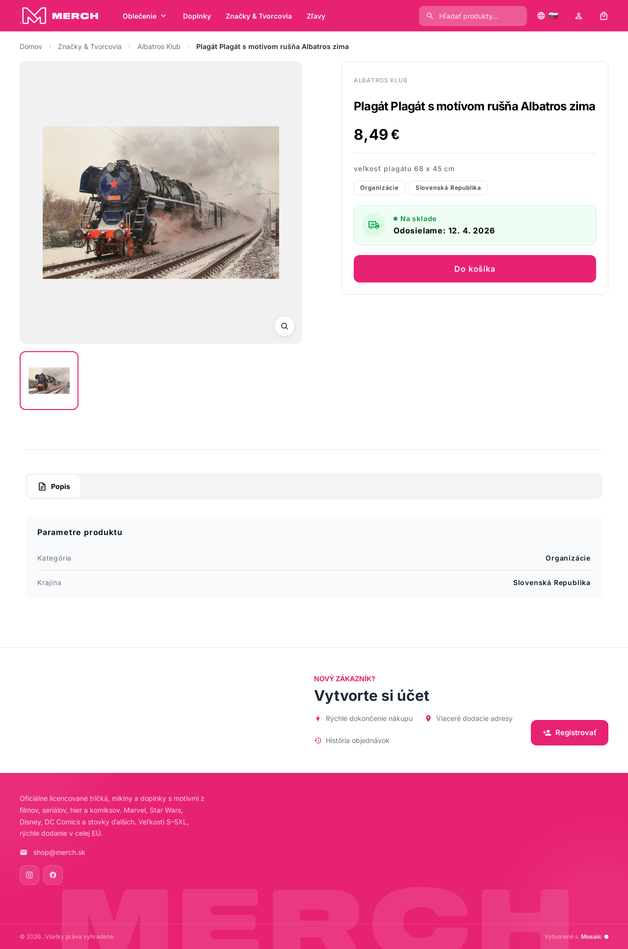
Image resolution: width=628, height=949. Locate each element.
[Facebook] (53, 875)
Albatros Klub (159, 46)
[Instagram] (29, 875)
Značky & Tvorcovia (90, 46)
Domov (31, 46)
